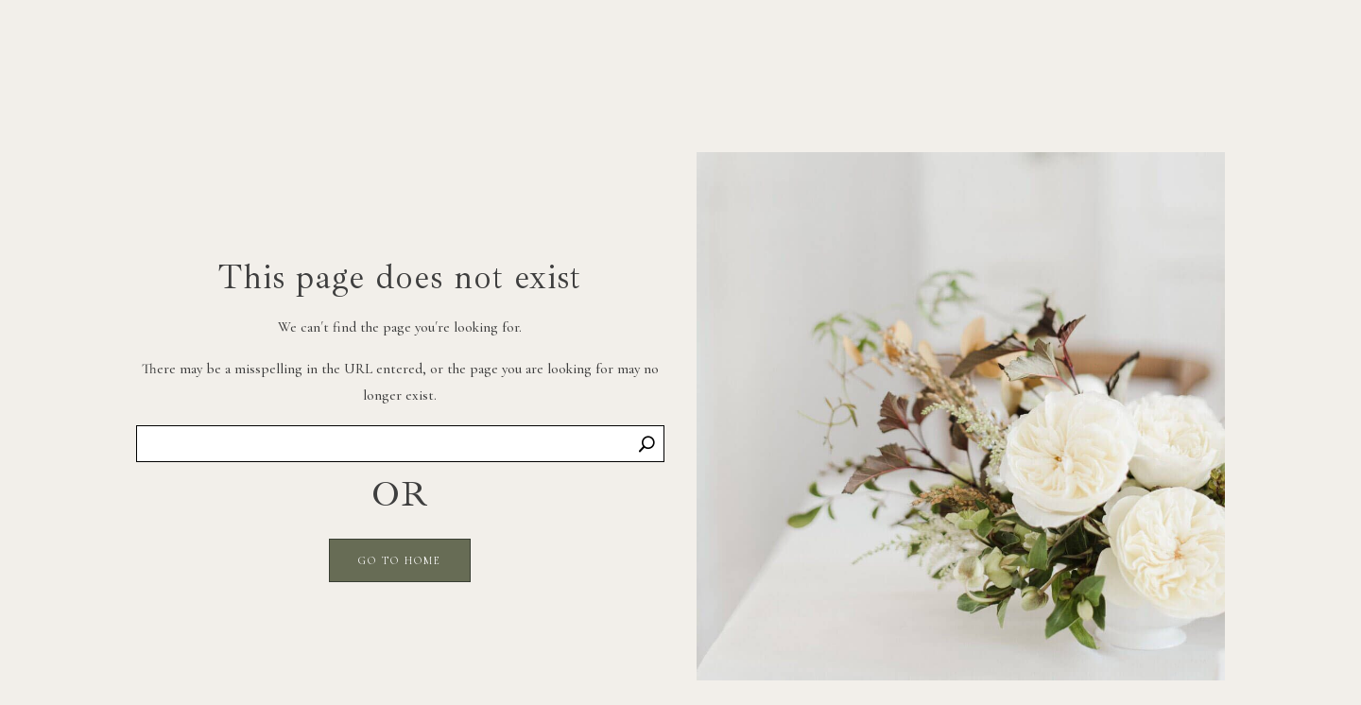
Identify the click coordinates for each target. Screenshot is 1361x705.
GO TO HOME (399, 560)
